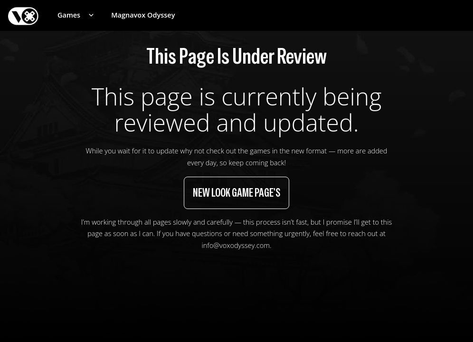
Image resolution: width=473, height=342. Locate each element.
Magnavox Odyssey (143, 14)
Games (68, 14)
